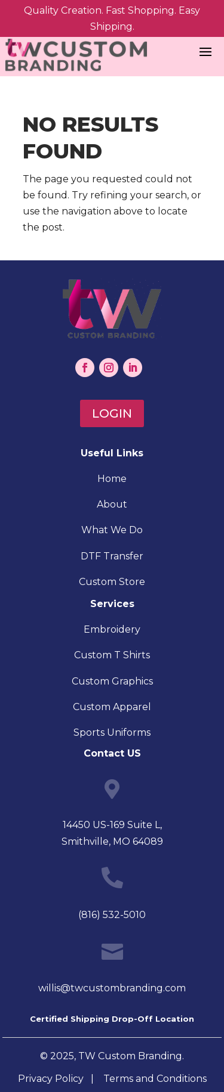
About (112, 504)
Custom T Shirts (112, 655)
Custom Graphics (112, 681)
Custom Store (112, 581)
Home (112, 478)
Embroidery (112, 629)
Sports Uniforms (112, 732)
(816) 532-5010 (112, 914)
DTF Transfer (112, 556)
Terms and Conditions (155, 1078)
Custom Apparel (112, 707)
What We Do (112, 530)
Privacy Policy (51, 1078)
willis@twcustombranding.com (112, 988)
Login (112, 413)
